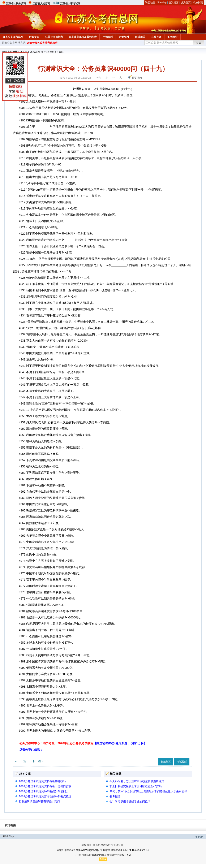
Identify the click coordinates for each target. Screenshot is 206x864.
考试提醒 (182, 761)
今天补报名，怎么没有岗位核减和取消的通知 (137, 781)
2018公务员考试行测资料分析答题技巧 (42, 781)
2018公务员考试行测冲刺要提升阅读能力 (44, 791)
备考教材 (172, 36)
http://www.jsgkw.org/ (87, 849)
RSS (5, 836)
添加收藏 (198, 2)
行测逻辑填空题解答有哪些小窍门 (39, 801)
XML (129, 855)
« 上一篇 (20, 761)
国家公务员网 (9, 42)
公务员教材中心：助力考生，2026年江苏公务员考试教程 (83, 743)
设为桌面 (173, 2)
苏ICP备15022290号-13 (136, 849)
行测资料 (124, 36)
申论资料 (108, 36)
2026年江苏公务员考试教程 (42, 42)
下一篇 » (37, 761)
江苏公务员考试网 (13, 36)
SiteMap (162, 2)
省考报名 (115, 796)
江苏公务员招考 (54, 36)
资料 (61, 52)
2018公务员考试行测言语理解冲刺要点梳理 (45, 796)
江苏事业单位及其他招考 (83, 36)
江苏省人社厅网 (41, 3)
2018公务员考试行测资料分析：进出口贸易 (45, 786)
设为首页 (186, 2)
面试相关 (140, 36)
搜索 (199, 43)
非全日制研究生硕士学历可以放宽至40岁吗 (136, 786)
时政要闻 (34, 36)
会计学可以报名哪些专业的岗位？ (130, 801)
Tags (11, 836)
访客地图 (150, 2)
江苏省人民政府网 (16, 3)
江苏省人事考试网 (70, 3)
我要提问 (137, 77)
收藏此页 (166, 761)
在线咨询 (156, 36)
